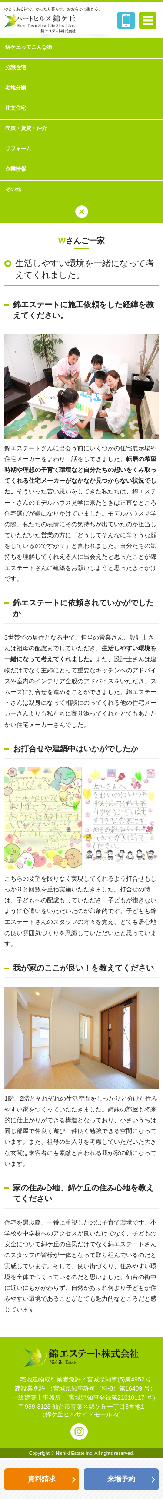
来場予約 (121, 1479)
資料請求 (42, 1479)
